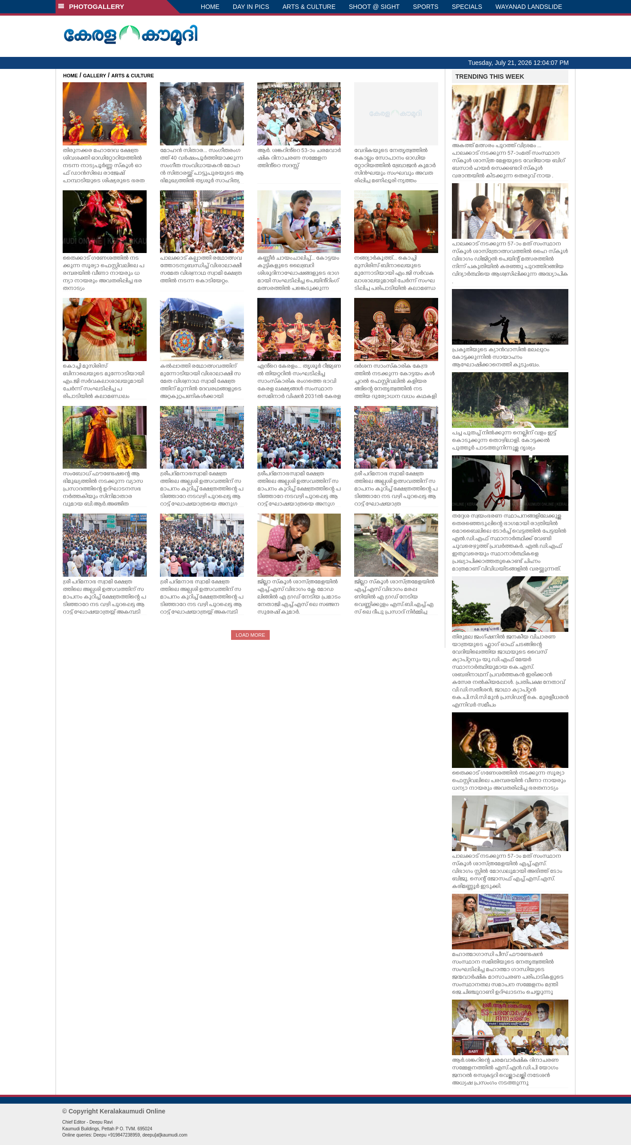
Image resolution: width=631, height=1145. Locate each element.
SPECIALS (467, 6)
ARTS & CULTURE (309, 6)
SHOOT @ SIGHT (374, 6)
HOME (210, 6)
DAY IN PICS (251, 6)
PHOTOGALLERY (91, 6)
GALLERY (94, 75)
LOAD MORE (250, 635)
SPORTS (425, 6)
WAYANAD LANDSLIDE (528, 6)
